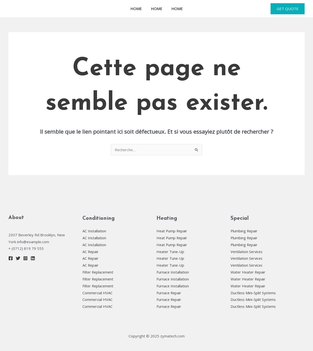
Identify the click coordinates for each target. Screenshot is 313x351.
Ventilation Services (247, 251)
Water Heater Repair (249, 272)
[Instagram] (25, 258)
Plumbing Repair (244, 230)
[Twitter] (18, 258)
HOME (137, 8)
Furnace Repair (169, 292)
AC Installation (94, 230)
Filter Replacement (98, 272)
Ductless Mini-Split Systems (254, 292)
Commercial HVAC (97, 292)
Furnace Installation (172, 272)
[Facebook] (10, 258)
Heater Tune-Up (170, 251)
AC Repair (90, 251)
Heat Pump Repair (172, 230)
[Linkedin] (33, 258)
